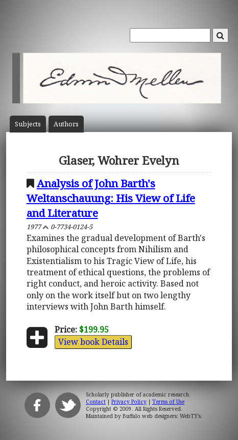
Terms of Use (168, 401)
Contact (96, 401)
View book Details (93, 341)
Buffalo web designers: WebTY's (162, 416)
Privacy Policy (129, 401)
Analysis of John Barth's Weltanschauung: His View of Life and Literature (111, 198)
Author (66, 124)
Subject (28, 124)
